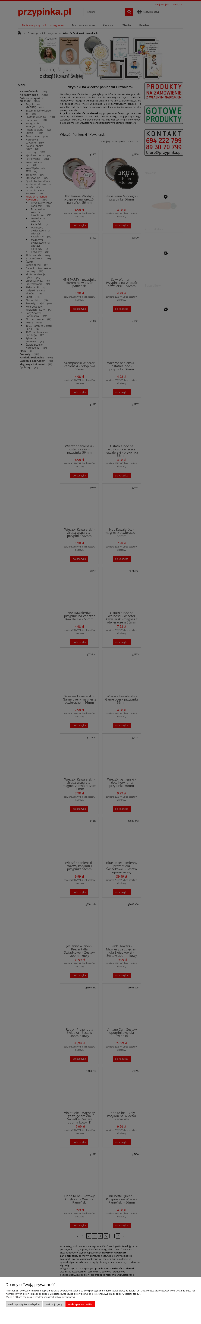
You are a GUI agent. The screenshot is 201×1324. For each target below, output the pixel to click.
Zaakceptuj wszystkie (80, 1304)
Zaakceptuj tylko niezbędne (24, 1304)
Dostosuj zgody (53, 1304)
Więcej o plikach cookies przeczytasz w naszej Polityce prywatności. (40, 1296)
